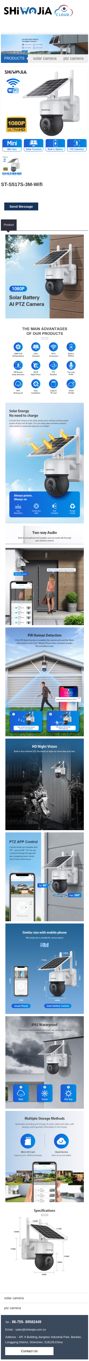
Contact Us (29, 1351)
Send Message (21, 206)
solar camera (44, 58)
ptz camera (74, 58)
